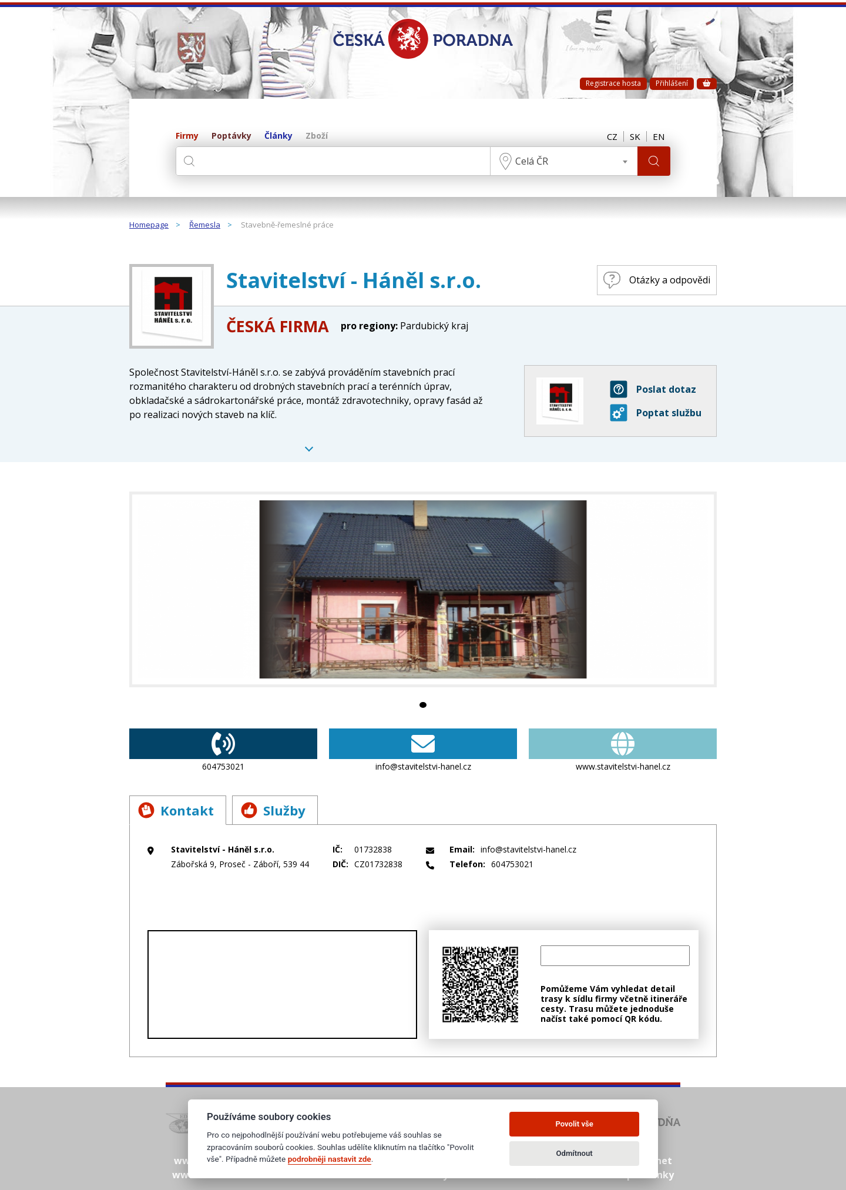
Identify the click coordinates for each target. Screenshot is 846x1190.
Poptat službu (655, 413)
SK (635, 136)
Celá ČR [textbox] (531, 161)
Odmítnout (574, 1153)
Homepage (149, 225)
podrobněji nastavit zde (329, 1159)
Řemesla (204, 225)
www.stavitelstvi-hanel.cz (623, 750)
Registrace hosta (613, 83)
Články (278, 136)
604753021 (223, 750)
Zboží (317, 136)
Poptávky (231, 136)
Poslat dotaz (653, 389)
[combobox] (564, 161)
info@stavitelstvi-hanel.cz (423, 750)
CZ (612, 136)
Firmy (187, 136)
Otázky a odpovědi (656, 280)
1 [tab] (423, 705)
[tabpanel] (423, 589)
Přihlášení (672, 83)
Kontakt (176, 810)
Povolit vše (574, 1123)
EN (658, 136)
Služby (273, 810)
